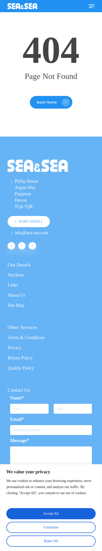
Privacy (15, 347)
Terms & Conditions (26, 337)
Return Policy (20, 357)
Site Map (16, 305)
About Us (16, 295)
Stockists (16, 274)
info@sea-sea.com (31, 232)
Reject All (51, 541)
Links (13, 285)
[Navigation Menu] (91, 6)
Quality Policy (21, 368)
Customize (51, 527)
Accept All (50, 513)
